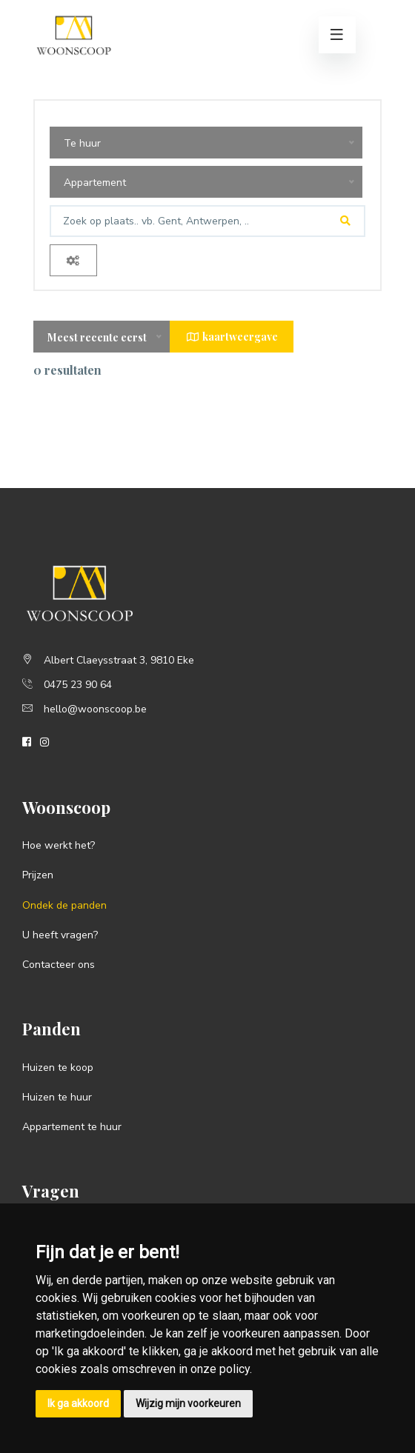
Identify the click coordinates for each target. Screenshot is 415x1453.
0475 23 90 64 (78, 685)
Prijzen (37, 875)
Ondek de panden (64, 905)
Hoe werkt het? (58, 845)
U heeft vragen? (60, 935)
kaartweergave (231, 337)
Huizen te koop (57, 1067)
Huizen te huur (57, 1097)
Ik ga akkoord (78, 1403)
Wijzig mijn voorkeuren (188, 1403)
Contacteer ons (58, 965)
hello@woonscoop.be (95, 709)
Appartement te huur (72, 1127)
